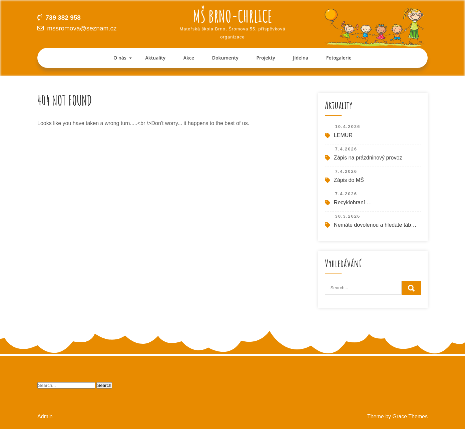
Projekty (265, 58)
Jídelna (300, 58)
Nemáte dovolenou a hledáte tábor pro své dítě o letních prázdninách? (375, 225)
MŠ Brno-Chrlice (232, 15)
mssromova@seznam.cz (81, 28)
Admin (44, 416)
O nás (119, 58)
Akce (188, 58)
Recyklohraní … (353, 202)
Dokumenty (225, 58)
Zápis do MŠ (349, 180)
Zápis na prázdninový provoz (368, 157)
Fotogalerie (339, 58)
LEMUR (343, 135)
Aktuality (155, 58)
